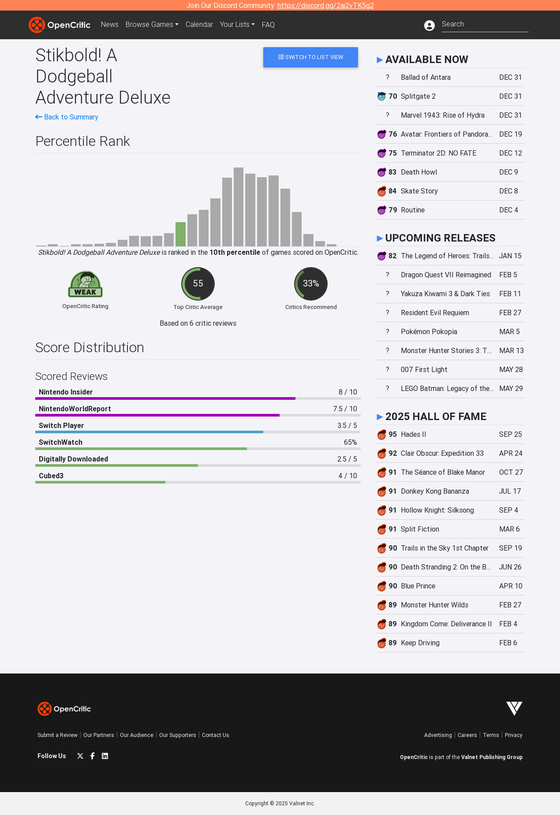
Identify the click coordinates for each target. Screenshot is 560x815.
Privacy (514, 735)
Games (149, 24)
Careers (467, 735)
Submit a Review (57, 735)
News (110, 24)
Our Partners (98, 735)
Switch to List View (310, 57)
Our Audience (136, 735)
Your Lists (235, 24)
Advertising (438, 735)
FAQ (268, 24)
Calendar (199, 24)
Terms (491, 735)
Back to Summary (66, 116)
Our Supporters (177, 735)
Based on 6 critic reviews (198, 323)
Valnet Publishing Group (492, 757)
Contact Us (215, 735)
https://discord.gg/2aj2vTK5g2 (325, 5)
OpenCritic (414, 757)
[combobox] (485, 23)
